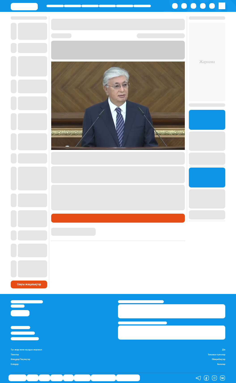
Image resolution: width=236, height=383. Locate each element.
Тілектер (15, 354)
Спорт (125, 6)
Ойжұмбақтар (218, 359)
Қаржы (72, 6)
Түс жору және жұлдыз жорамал (26, 349)
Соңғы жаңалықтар (29, 284)
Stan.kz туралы (20, 327)
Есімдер (15, 364)
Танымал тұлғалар (216, 354)
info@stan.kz (18, 306)
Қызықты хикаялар (103, 378)
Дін (223, 349)
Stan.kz (133, 54)
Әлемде (107, 6)
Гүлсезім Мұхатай (62, 229)
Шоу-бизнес (142, 6)
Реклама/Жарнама (23, 333)
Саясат (89, 6)
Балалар (221, 364)
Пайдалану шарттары (25, 338)
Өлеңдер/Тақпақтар (20, 359)
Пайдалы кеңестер (128, 378)
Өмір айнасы (55, 6)
